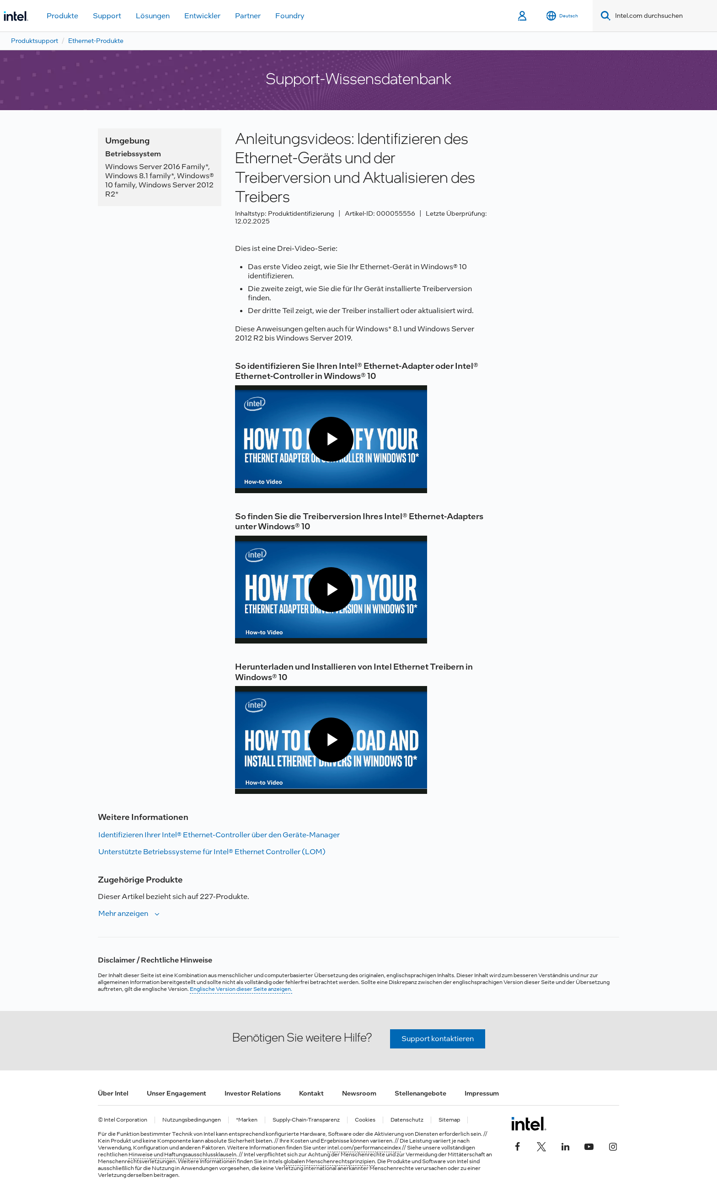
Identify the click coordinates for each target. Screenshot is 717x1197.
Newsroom (359, 1093)
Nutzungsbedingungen (191, 1120)
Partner (248, 16)
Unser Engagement (176, 1093)
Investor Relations (253, 1093)
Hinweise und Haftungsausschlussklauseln (182, 1154)
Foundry (290, 16)
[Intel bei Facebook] (517, 1146)
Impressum (482, 1093)
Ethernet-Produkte (95, 41)
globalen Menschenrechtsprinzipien (329, 1161)
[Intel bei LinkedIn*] (565, 1146)
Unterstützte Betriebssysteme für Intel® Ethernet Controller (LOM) (212, 852)
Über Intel (113, 1093)
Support (107, 16)
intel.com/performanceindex (364, 1147)
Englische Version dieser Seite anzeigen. (241, 989)
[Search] (604, 16)
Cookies (365, 1120)
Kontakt (311, 1093)
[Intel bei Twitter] (541, 1146)
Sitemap (449, 1120)
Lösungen (153, 16)
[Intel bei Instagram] (612, 1146)
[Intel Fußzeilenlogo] (528, 1123)
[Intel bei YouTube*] (589, 1146)
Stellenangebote (420, 1093)
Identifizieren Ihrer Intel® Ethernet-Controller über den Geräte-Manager (219, 835)
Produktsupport (34, 41)
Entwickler (202, 16)
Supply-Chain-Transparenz (306, 1120)
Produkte (62, 16)
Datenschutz (407, 1120)
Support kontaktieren (437, 1038)
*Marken (246, 1120)
